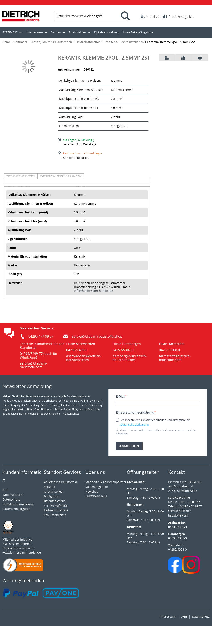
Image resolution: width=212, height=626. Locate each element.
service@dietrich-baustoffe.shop (97, 336)
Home (6, 42)
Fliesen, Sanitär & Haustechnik (51, 42)
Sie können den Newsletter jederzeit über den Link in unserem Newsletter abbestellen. (156, 432)
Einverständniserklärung (135, 412)
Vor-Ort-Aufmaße (56, 506)
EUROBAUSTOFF (96, 496)
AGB (5, 490)
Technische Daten (20, 176)
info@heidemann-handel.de (93, 291)
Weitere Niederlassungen (61, 176)
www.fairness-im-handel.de (21, 552)
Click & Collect (53, 492)
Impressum (168, 617)
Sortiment (21, 42)
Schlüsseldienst (55, 515)
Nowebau (92, 492)
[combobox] (91, 16)
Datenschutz (201, 617)
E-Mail (120, 396)
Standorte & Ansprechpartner (105, 482)
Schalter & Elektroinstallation (124, 42)
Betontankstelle (54, 501)
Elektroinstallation (88, 42)
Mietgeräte (51, 496)
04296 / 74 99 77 (40, 336)
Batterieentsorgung (15, 509)
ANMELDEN (129, 446)
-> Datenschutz (70, 413)
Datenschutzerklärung (134, 424)
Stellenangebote (96, 487)
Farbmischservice (56, 510)
